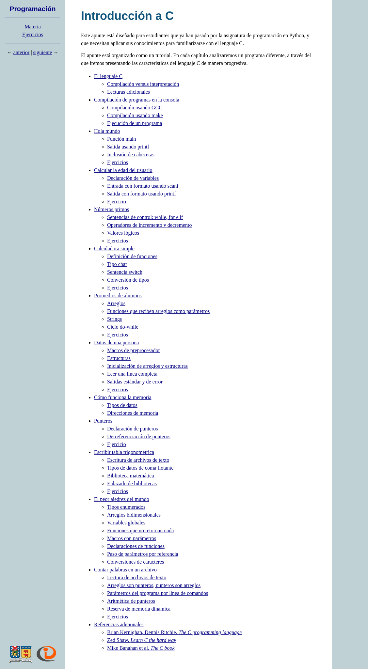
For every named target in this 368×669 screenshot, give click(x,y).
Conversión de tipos (128, 280)
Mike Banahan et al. (141, 648)
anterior (21, 52)
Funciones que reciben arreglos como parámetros (158, 311)
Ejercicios (32, 34)
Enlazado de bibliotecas (132, 483)
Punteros (103, 421)
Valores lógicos (123, 233)
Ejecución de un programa (134, 123)
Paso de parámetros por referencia (142, 554)
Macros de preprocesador (133, 350)
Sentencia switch (124, 272)
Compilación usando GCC (134, 107)
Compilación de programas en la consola (136, 99)
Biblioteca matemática (130, 475)
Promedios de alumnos (118, 295)
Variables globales (126, 522)
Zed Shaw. (141, 640)
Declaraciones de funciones (136, 546)
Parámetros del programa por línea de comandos (157, 593)
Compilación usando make (135, 115)
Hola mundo (107, 131)
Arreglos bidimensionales (134, 515)
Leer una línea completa (132, 374)
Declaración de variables (133, 178)
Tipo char (117, 264)
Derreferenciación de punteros (138, 436)
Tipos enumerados (126, 507)
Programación (32, 8)
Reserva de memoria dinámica (138, 609)
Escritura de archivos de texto (138, 460)
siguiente (42, 52)
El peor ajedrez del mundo (121, 499)
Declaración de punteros (132, 428)
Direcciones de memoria (132, 413)
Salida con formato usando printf (141, 193)
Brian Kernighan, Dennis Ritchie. (174, 632)
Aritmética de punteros (131, 601)
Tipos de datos (122, 405)
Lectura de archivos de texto (136, 577)
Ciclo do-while (122, 327)
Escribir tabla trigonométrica (124, 452)
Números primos (111, 209)
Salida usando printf (128, 146)
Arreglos (116, 303)
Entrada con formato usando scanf (143, 186)
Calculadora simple (114, 248)
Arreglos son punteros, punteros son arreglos (153, 585)
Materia (32, 26)
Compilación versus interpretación (143, 84)
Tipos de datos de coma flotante (140, 468)
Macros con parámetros (131, 538)
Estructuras (119, 358)
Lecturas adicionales (128, 92)
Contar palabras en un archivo (125, 569)
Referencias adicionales (118, 624)
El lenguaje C (108, 76)
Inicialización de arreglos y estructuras (147, 366)
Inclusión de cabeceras (130, 154)
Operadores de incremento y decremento (149, 225)
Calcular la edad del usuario (123, 170)
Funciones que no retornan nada (140, 530)
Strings (114, 319)
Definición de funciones (132, 256)
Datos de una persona (116, 342)
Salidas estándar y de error (135, 381)
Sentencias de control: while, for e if (145, 217)
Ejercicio (116, 201)
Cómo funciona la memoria (123, 397)
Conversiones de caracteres (135, 562)
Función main (121, 139)
